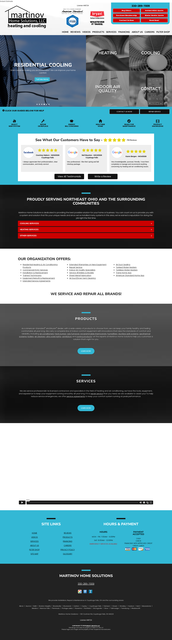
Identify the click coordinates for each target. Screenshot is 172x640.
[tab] (86, 223)
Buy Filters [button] (126, 10)
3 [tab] (42, 105)
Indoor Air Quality (107, 89)
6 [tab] (49, 105)
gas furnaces (73, 333)
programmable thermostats (93, 333)
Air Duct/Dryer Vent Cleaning (82, 278)
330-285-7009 (86, 583)
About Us (137, 32)
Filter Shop (163, 32)
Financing (124, 32)
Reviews (75, 32)
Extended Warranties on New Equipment (87, 264)
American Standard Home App (130, 275)
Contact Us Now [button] (126, 20)
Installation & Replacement (35, 272)
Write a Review (102, 176)
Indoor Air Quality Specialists (82, 270)
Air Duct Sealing (123, 264)
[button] (124, 111)
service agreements (76, 396)
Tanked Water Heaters (126, 267)
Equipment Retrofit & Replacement (39, 278)
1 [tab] (37, 105)
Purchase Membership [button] (126, 15)
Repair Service (75, 267)
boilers (31, 336)
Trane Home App (124, 272)
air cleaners (40, 336)
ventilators (67, 336)
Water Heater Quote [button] (154, 15)
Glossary (67, 553)
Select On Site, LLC (93, 626)
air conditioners (47, 333)
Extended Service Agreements (36, 281)
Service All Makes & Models (81, 272)
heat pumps (60, 333)
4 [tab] (45, 105)
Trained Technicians (32, 275)
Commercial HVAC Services (35, 270)
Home (65, 32)
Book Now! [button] (154, 20)
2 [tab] (40, 105)
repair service (97, 393)
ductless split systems (128, 333)
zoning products (84, 336)
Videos (86, 32)
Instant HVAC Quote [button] (154, 10)
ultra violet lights (53, 336)
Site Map (34, 553)
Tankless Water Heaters (126, 270)
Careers (149, 32)
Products (98, 32)
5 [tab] (47, 105)
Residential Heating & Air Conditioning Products (40, 266)
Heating (107, 53)
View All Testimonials (69, 176)
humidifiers (112, 333)
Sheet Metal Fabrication (80, 275)
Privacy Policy (68, 549)
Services (111, 32)
